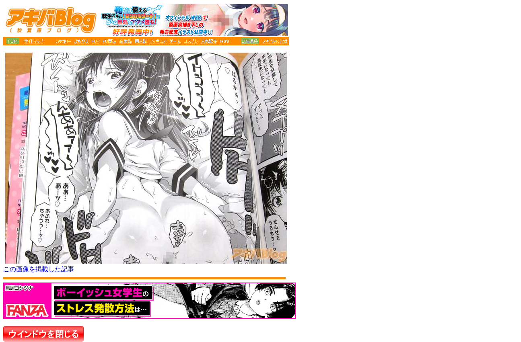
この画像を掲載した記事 (38, 269)
